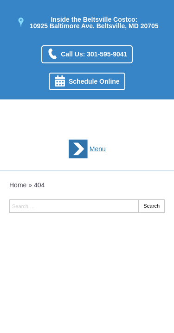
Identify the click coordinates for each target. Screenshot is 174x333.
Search (151, 206)
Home (17, 185)
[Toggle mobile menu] (87, 149)
